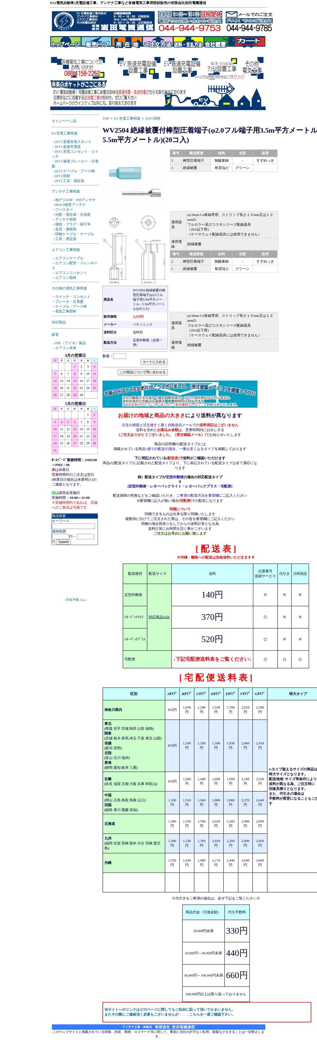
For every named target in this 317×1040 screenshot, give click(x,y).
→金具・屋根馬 (64, 229)
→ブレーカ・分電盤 (67, 301)
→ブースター (62, 210)
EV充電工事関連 (64, 133)
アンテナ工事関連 (66, 191)
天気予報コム (75, 600)
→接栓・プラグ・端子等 (71, 224)
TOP (105, 118)
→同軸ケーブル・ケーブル (73, 234)
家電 (55, 335)
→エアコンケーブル (67, 258)
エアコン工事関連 (66, 250)
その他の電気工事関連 (69, 288)
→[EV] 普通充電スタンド (71, 142)
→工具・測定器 (64, 239)
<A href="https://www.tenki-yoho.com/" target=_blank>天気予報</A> (75, 573)
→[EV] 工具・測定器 (68, 181)
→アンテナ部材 (64, 219)
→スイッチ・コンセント (71, 297)
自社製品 (59, 322)
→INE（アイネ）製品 (69, 343)
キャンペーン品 (64, 121)
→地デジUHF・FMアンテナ (74, 200)
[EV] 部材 (152, 118)
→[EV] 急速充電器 (66, 147)
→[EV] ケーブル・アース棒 (73, 171)
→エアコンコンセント (69, 273)
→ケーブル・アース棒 (69, 306)
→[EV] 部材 (61, 176)
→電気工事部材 (64, 311)
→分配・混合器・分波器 (71, 214)
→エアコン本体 (64, 348)
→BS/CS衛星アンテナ (69, 205)
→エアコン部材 (64, 278)
